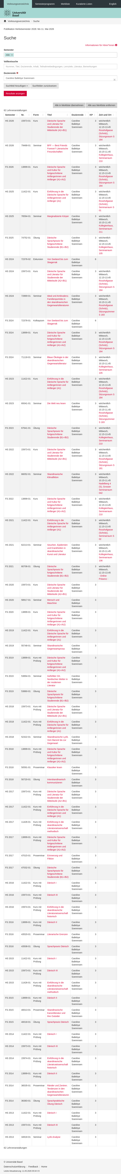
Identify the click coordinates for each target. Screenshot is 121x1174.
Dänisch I (51, 883)
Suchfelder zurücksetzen (44, 86)
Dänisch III (52, 895)
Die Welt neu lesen (56, 403)
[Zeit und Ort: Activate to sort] (107, 115)
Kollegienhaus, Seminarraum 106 (106, 557)
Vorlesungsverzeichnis (18, 4)
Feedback (33, 1166)
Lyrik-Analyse (53, 1137)
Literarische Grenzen (57, 934)
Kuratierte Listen (84, 4)
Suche (36, 21)
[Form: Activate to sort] (39, 115)
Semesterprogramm (45, 4)
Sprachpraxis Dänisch (58, 946)
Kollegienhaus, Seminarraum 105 (106, 250)
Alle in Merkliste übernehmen (69, 105)
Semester (9, 50)
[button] (10, 115)
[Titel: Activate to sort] (58, 115)
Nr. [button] (22, 115)
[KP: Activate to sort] (93, 115)
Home (44, 1166)
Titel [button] (49, 115)
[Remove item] (12, 54)
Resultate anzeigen (15, 93)
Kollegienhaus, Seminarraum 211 (106, 228)
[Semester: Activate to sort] (12, 115)
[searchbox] (15, 55)
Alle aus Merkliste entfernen (101, 105)
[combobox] (60, 55)
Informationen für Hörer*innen (101, 45)
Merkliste (65, 4)
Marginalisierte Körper (58, 216)
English (112, 4)
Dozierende (11, 73)
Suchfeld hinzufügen (17, 86)
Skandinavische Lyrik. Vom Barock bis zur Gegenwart (58, 740)
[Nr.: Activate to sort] (26, 115)
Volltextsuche (11, 61)
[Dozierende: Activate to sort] (79, 115)
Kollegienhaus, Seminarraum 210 (106, 158)
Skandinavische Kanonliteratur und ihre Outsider (56, 1013)
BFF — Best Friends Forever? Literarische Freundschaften (57, 148)
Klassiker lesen (54, 767)
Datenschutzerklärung (14, 1166)
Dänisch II (52, 922)
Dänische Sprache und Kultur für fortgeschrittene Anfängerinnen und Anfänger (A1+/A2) (56, 173)
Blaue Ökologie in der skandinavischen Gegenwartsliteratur (57, 360)
